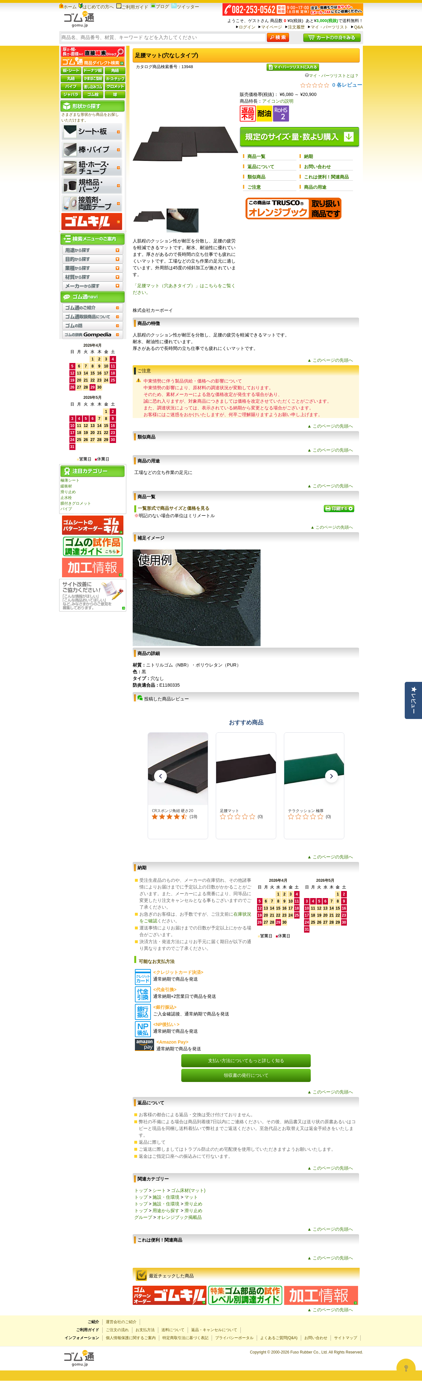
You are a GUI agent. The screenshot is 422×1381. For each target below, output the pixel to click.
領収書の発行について (246, 1075)
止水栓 (66, 497)
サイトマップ (345, 1338)
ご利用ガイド (132, 7)
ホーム (68, 6)
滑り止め (68, 492)
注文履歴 (296, 27)
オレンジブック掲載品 (179, 1217)
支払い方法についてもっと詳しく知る (246, 1060)
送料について (172, 1330)
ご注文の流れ (117, 1330)
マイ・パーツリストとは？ (332, 75)
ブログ (160, 6)
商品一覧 (256, 156)
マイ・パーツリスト (329, 27)
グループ (143, 1217)
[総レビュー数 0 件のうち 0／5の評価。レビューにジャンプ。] (331, 85)
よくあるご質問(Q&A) (279, 1338)
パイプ (66, 509)
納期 (308, 156)
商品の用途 (315, 187)
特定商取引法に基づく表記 (185, 1338)
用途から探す (165, 1210)
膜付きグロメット (75, 503)
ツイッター (185, 6)
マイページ (271, 27)
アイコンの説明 (277, 101)
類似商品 (256, 176)
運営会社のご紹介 (121, 1322)
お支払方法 (145, 1330)
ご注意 (254, 187)
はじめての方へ (96, 6)
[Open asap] (406, 1368)
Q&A (358, 27)
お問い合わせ (317, 166)
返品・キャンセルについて (214, 1330)
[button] (160, 776)
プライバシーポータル (234, 1338)
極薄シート (70, 480)
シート (159, 1190)
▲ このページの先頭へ (330, 360)
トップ (141, 1190)
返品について (260, 166)
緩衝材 (66, 486)
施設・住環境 (165, 1197)
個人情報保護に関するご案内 (131, 1338)
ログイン (247, 27)
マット (191, 1197)
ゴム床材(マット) (188, 1190)
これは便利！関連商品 (326, 176)
